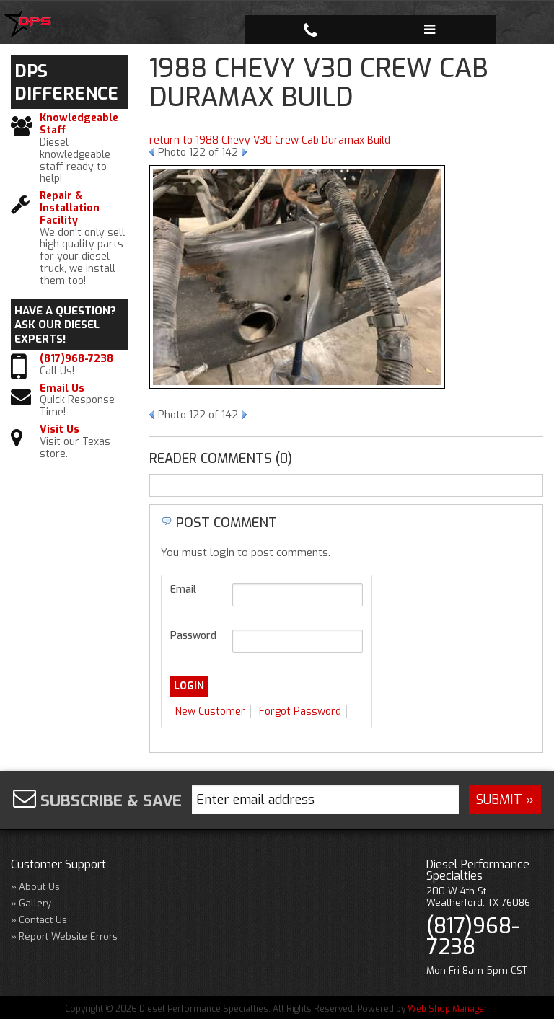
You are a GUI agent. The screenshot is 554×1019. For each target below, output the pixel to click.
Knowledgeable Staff (79, 125)
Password (193, 636)
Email (183, 589)
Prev (151, 152)
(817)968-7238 (76, 359)
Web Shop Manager (447, 1009)
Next (244, 152)
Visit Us (59, 430)
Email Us (62, 389)
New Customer (210, 711)
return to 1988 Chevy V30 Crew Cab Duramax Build (269, 140)
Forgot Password (300, 711)
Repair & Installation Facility (70, 208)
